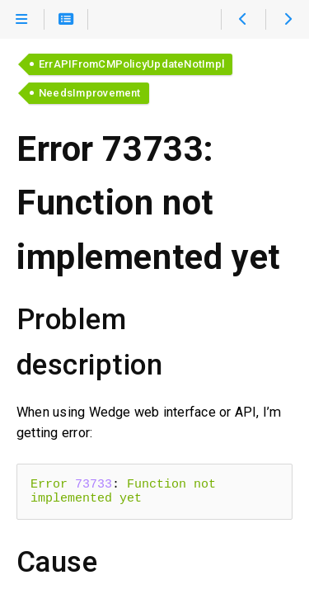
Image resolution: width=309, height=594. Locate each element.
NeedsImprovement (90, 93)
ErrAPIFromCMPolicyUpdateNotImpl (131, 64)
